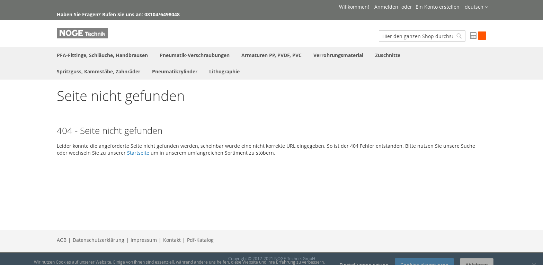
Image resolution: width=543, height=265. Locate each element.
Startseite (138, 152)
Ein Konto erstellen (438, 6)
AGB (61, 240)
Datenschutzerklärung (98, 240)
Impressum (144, 240)
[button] (476, 7)
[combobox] (422, 36)
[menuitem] (102, 55)
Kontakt (172, 240)
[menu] (271, 63)
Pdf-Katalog (200, 240)
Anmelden (386, 6)
